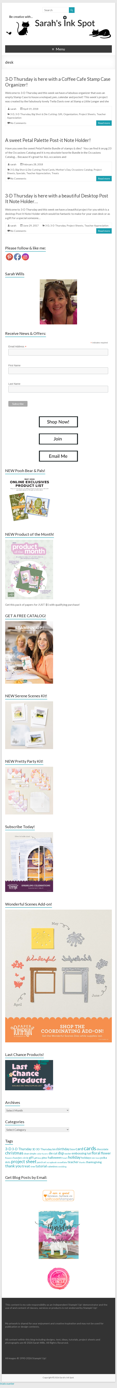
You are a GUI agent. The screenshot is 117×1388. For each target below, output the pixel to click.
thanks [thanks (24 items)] (82, 1162)
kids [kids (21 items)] (93, 1158)
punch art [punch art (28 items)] (41, 1162)
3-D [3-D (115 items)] (8, 1149)
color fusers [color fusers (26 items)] (42, 1153)
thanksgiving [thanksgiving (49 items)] (94, 1162)
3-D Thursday (23, 114)
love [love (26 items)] (98, 1158)
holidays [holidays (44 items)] (86, 1157)
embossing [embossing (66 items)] (79, 1153)
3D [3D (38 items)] (34, 1149)
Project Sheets (87, 114)
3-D (12, 114)
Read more (104, 122)
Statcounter (7, 1383)
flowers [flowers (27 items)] (8, 1158)
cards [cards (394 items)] (90, 1148)
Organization (70, 114)
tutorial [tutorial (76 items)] (41, 1166)
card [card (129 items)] (79, 1148)
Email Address (17, 346)
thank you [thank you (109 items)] (13, 1166)
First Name (14, 365)
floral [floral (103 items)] (95, 1153)
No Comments (18, 122)
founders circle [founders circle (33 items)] (20, 1157)
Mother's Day (63, 169)
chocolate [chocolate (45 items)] (102, 1149)
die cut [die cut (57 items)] (53, 1153)
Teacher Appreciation (38, 173)
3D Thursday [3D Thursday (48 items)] (44, 1149)
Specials (20, 173)
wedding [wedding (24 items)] (62, 1166)
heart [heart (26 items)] (64, 1158)
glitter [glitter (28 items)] (44, 1158)
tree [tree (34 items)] (33, 1166)
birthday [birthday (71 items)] (63, 1149)
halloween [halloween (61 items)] (55, 1157)
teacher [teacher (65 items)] (73, 1162)
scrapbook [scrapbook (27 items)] (52, 1162)
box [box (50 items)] (72, 1149)
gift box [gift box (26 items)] (37, 1158)
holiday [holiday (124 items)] (74, 1157)
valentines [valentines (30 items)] (52, 1166)
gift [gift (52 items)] (31, 1157)
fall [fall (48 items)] (89, 1153)
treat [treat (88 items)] (26, 1166)
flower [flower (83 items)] (106, 1153)
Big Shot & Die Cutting (44, 114)
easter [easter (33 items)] (67, 1153)
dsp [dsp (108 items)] (61, 1153)
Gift (60, 114)
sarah (13, 108)
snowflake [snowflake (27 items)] (62, 1162)
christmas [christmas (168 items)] (14, 1152)
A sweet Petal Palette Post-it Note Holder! (48, 140)
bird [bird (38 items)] (54, 1149)
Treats (55, 173)
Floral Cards (48, 169)
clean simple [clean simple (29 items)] (30, 1153)
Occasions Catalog (82, 169)
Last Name (14, 383)
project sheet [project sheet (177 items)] (24, 1161)
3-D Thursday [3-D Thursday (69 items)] (22, 1149)
